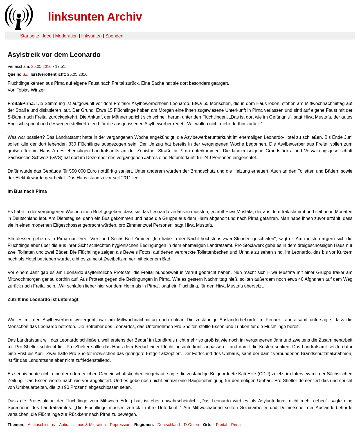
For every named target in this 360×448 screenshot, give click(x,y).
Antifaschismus (41, 424)
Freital (221, 424)
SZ (25, 74)
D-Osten (191, 424)
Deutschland (168, 424)
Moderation (66, 36)
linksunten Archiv (95, 16)
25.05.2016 (41, 66)
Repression (120, 424)
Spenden (114, 36)
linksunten (91, 36)
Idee (47, 36)
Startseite (29, 36)
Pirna (236, 424)
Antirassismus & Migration (82, 424)
